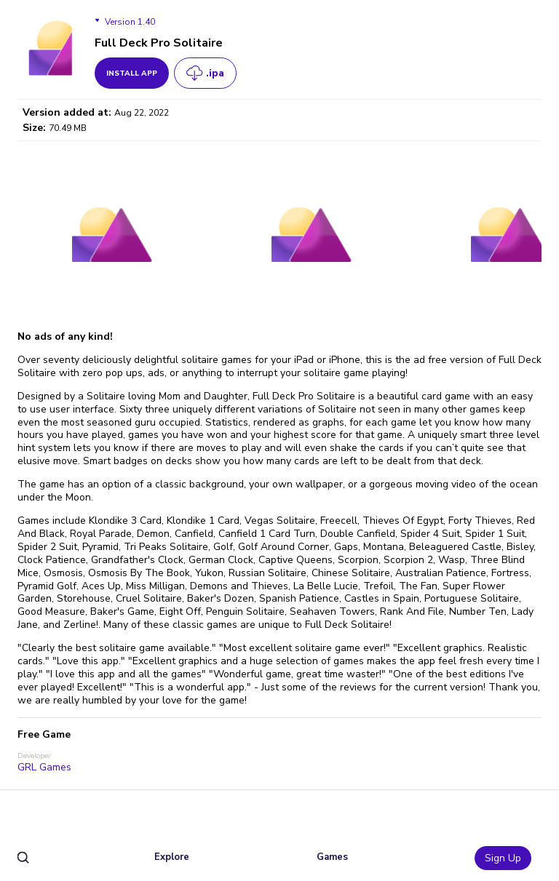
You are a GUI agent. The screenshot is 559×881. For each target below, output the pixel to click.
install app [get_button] (131, 73)
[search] (24, 858)
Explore (171, 857)
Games (332, 857)
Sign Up (503, 858)
